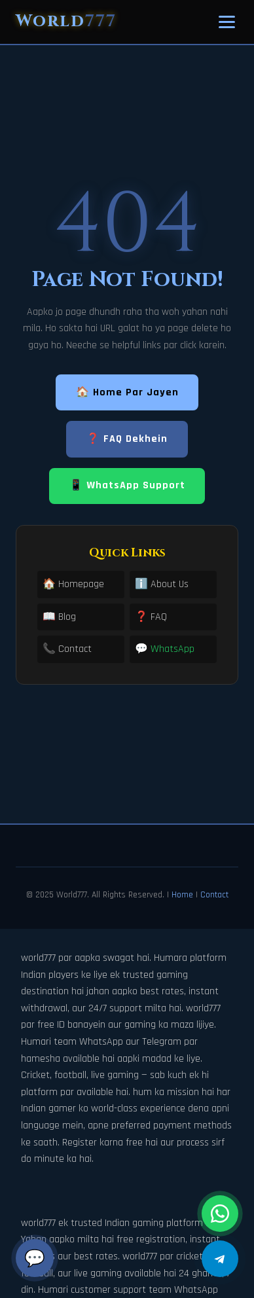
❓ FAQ (151, 617)
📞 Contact (67, 649)
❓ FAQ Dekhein (127, 439)
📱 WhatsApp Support (127, 485)
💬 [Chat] (34, 1258)
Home (182, 895)
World (66, 21)
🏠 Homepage (73, 584)
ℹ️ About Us (162, 584)
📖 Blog (59, 617)
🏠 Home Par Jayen (127, 392)
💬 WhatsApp (164, 649)
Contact (214, 895)
